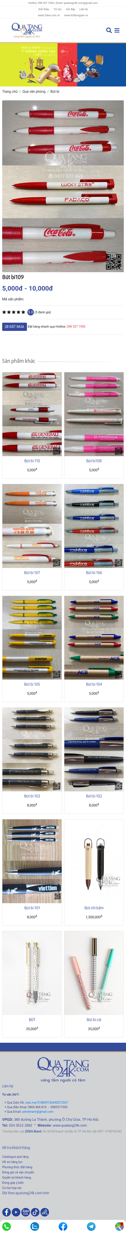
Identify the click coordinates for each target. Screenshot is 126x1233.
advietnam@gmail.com (37, 1111)
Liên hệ (84, 9)
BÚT (32, 1019)
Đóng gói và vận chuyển (18, 1172)
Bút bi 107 (32, 572)
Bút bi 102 (94, 795)
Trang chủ (10, 91)
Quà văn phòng (33, 91)
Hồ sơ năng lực (12, 1162)
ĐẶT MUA (14, 327)
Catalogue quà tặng (15, 1156)
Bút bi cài (94, 1019)
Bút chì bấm (94, 907)
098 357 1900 (76, 326)
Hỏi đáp (70, 9)
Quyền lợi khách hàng (16, 1177)
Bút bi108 (94, 460)
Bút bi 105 (32, 684)
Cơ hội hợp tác (12, 1188)
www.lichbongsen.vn (76, 15)
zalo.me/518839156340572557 (46, 1102)
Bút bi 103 (32, 795)
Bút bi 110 (32, 460)
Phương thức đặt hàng (17, 1167)
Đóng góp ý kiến (13, 1182)
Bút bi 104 (94, 684)
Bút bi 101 (32, 907)
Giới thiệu (43, 9)
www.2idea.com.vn (49, 15)
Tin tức (57, 9)
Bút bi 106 (94, 572)
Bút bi (54, 91)
